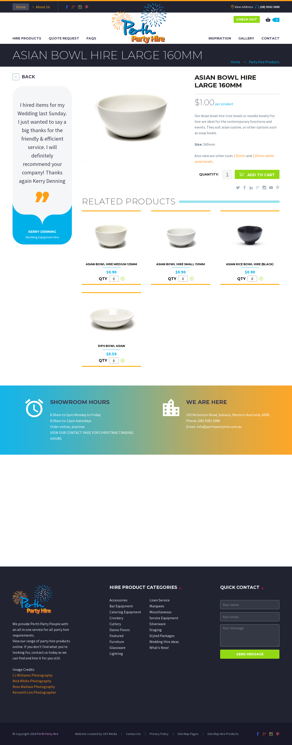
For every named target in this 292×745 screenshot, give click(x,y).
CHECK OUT (246, 19)
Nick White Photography (32, 681)
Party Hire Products (264, 62)
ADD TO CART (261, 175)
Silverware (157, 624)
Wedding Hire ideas (164, 641)
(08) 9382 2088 (269, 7)
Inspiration (220, 38)
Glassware (117, 647)
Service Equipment (163, 618)
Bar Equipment (121, 606)
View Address (244, 7)
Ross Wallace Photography (34, 686)
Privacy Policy (159, 734)
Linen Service (159, 600)
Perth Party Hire (47, 734)
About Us (43, 7)
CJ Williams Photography (32, 675)
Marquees (156, 606)
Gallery (246, 38)
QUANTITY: (209, 174)
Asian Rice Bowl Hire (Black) (250, 264)
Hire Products (27, 38)
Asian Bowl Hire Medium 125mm (111, 264)
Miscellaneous (160, 612)
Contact (270, 38)
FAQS (91, 38)
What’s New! (159, 647)
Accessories (119, 600)
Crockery (116, 618)
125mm (239, 155)
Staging (155, 629)
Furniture (117, 641)
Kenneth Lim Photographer (34, 692)
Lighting (116, 653)
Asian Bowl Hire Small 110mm (180, 264)
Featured (116, 635)
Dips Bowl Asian (111, 346)
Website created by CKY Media (96, 734)
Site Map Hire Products (223, 734)
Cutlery (115, 624)
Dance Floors (120, 629)
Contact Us (133, 734)
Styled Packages (162, 635)
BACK (28, 76)
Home (21, 7)
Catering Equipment (125, 612)
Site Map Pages (187, 734)
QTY (103, 279)
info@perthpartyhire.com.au (219, 426)
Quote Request (64, 38)
